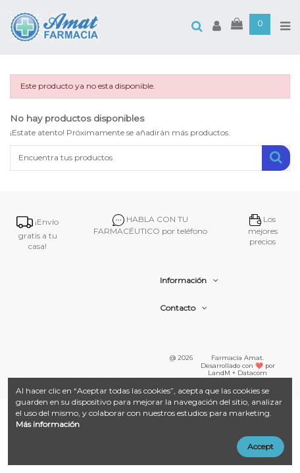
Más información (48, 424)
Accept (260, 446)
